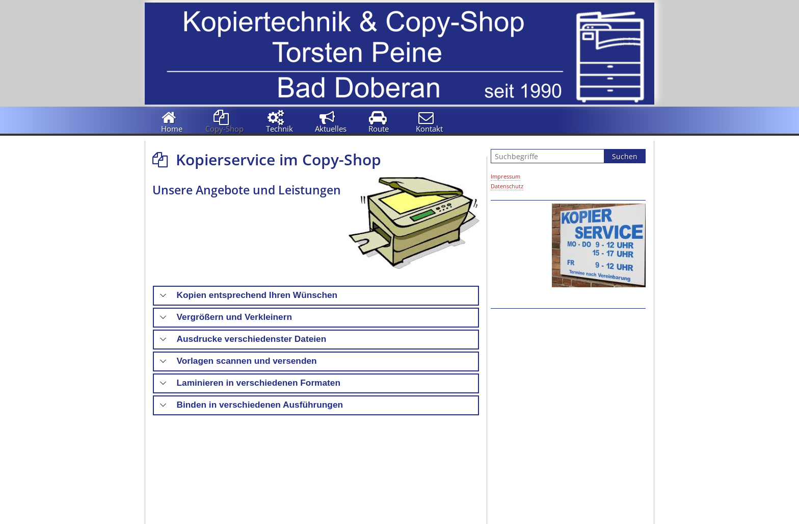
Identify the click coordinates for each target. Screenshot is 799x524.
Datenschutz (507, 186)
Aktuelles (331, 128)
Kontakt (429, 128)
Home (171, 128)
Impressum (505, 176)
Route (378, 128)
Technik (279, 128)
